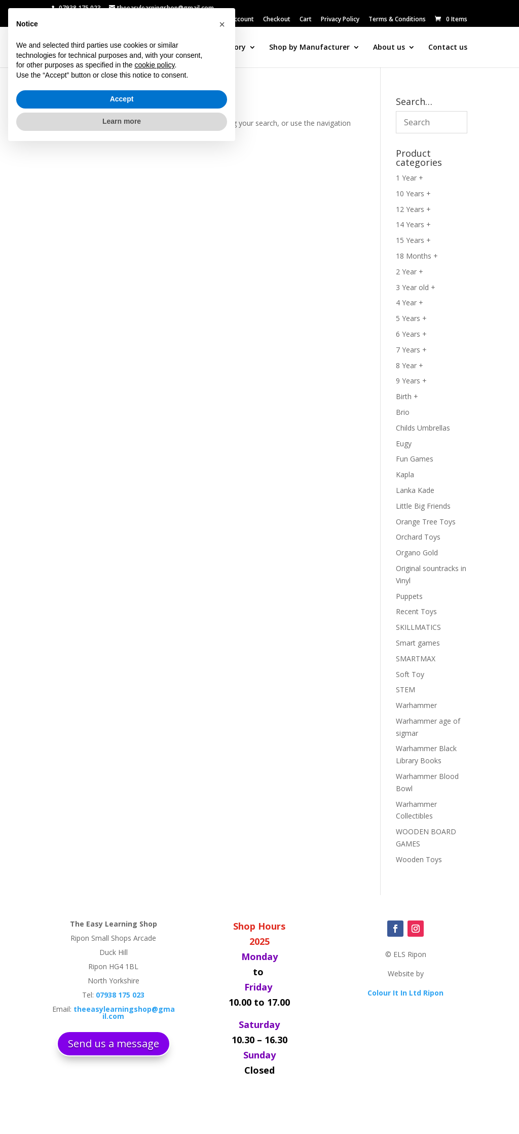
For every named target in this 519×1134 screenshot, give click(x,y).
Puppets (409, 596)
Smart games (418, 643)
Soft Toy (410, 674)
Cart (306, 19)
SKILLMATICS (418, 627)
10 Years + (413, 193)
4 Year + (409, 302)
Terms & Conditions (397, 19)
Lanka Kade (415, 490)
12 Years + (413, 209)
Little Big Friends (423, 506)
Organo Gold (417, 552)
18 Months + (417, 256)
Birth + (407, 396)
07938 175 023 (80, 8)
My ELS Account (231, 19)
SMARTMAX (415, 658)
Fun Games (414, 459)
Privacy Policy (340, 19)
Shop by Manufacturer (309, 48)
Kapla (405, 474)
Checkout (276, 19)
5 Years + (411, 318)
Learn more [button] (121, 1106)
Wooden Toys (419, 859)
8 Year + (409, 365)
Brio (403, 412)
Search (157, 48)
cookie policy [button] (154, 1050)
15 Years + (413, 240)
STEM (405, 689)
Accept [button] (122, 1084)
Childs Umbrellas (423, 428)
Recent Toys (416, 611)
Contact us (447, 48)
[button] (222, 1009)
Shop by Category (214, 48)
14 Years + (413, 224)
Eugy (404, 443)
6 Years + (411, 334)
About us (389, 48)
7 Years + (411, 350)
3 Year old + (415, 287)
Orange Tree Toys (426, 521)
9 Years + (411, 380)
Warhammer (416, 705)
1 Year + (409, 178)
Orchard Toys (418, 537)
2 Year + (409, 271)
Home (122, 48)
